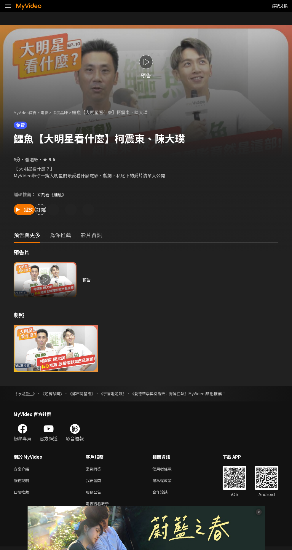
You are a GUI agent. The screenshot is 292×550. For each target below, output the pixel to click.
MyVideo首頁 (27, 112)
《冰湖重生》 (26, 393)
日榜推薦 (22, 494)
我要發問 (94, 482)
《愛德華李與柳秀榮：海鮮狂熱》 (169, 393)
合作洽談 (165, 494)
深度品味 (67, 112)
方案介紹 (22, 469)
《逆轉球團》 (55, 393)
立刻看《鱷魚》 (52, 194)
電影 (49, 112)
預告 (86, 280)
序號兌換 (280, 6)
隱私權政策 (167, 482)
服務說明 (22, 482)
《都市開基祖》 (86, 393)
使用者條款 (167, 469)
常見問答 (94, 469)
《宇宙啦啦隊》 (119, 393)
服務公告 (94, 494)
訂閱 (64, 209)
